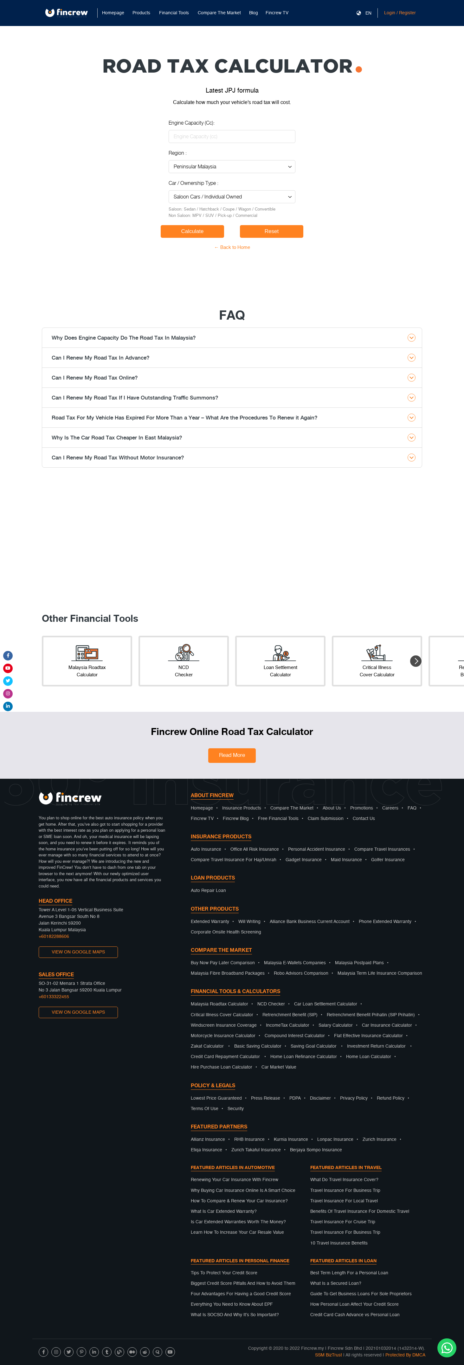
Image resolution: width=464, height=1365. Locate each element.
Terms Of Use (204, 1109)
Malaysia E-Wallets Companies (295, 963)
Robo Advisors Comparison (301, 973)
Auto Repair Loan (208, 890)
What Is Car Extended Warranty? (224, 1211)
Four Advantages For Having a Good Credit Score (241, 1294)
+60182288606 (54, 936)
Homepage (113, 13)
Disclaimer (320, 1098)
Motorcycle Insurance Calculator (223, 1036)
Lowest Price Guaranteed (216, 1098)
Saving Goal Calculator (314, 1046)
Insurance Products (241, 808)
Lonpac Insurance (335, 1139)
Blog (253, 13)
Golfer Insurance (388, 860)
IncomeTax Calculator (287, 1025)
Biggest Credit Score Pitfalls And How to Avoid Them (243, 1283)
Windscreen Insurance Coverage (224, 1025)
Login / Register (400, 13)
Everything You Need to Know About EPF (232, 1304)
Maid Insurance (346, 860)
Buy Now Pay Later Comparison (223, 963)
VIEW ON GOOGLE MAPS (78, 952)
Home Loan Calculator (368, 1057)
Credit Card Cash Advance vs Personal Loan (355, 1315)
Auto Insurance (206, 849)
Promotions (361, 808)
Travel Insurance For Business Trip (345, 1190)
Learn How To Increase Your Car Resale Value (237, 1232)
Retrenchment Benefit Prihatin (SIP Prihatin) (371, 1015)
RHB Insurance (249, 1139)
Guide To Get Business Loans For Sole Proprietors (361, 1294)
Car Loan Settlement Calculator (325, 1004)
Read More (232, 755)
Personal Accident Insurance (316, 849)
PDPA (295, 1098)
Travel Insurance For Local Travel (344, 1201)
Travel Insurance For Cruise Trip (342, 1222)
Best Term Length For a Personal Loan (349, 1273)
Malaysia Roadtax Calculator (219, 1004)
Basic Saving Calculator (257, 1046)
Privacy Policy (354, 1098)
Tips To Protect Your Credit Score (224, 1273)
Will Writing (249, 922)
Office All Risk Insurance (254, 849)
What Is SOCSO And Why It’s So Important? (235, 1315)
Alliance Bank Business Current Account (310, 922)
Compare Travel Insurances (382, 849)
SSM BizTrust (328, 1355)
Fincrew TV (277, 13)
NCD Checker (271, 1004)
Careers (390, 808)
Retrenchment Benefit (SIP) (290, 1015)
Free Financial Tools (278, 818)
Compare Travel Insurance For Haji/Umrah (233, 860)
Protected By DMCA (405, 1355)
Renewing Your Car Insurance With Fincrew (234, 1180)
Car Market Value (278, 1067)
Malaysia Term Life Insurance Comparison (380, 973)
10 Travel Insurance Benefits (339, 1243)
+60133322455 (54, 997)
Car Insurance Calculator (387, 1025)
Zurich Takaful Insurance (256, 1150)
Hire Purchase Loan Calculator (221, 1067)
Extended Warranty (210, 922)
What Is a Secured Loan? (335, 1283)
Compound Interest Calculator (295, 1036)
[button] (415, 661)
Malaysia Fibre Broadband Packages (228, 973)
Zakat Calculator (207, 1046)
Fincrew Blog (236, 818)
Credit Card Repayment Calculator (225, 1057)
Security (236, 1109)
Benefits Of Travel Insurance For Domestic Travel (359, 1211)
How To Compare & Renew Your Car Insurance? (239, 1201)
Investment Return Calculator (376, 1046)
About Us (332, 808)
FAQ (412, 808)
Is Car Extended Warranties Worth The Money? (238, 1222)
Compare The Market (291, 808)
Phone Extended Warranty (385, 922)
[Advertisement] (232, 543)
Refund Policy (390, 1098)
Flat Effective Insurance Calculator (368, 1036)
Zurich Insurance (379, 1139)
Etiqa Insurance (206, 1150)
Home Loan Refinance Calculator (303, 1057)
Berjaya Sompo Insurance (316, 1150)
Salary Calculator (336, 1025)
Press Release (265, 1098)
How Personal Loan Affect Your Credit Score (354, 1304)
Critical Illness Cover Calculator (222, 1015)
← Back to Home (232, 247)
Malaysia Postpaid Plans (359, 963)
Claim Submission (326, 818)
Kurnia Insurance (291, 1139)
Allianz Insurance (208, 1139)
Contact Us (364, 818)
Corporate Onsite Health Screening (226, 932)
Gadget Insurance (304, 860)
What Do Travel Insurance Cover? (344, 1180)
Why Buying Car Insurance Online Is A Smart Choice (243, 1190)
